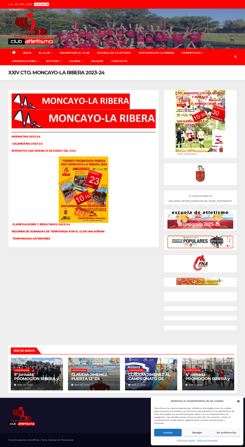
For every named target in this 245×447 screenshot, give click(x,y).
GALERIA (76, 61)
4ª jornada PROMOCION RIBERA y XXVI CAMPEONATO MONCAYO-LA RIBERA (207, 380)
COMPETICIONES (22, 370)
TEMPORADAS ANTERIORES (31, 238)
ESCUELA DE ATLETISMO (114, 52)
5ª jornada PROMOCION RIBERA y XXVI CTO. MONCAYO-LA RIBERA (36, 380)
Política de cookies (186, 440)
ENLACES (97, 61)
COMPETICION (193, 52)
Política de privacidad (207, 440)
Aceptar (168, 432)
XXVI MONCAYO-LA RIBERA (156, 52)
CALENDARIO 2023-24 (27, 143)
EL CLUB (46, 52)
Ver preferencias (226, 432)
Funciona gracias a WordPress (24, 440)
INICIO (27, 52)
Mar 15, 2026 (81, 385)
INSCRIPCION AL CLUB (75, 52)
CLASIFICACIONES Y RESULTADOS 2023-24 (41, 224)
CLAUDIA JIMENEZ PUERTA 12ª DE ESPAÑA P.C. (89, 378)
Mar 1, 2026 (195, 385)
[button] (238, 401)
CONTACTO (119, 61)
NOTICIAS (54, 61)
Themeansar (67, 440)
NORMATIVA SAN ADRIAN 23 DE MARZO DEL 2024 (44, 150)
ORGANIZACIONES (25, 61)
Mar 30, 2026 (25, 385)
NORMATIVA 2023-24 (26, 136)
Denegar (197, 432)
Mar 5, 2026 (139, 385)
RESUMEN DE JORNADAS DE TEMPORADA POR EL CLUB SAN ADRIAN (58, 231)
